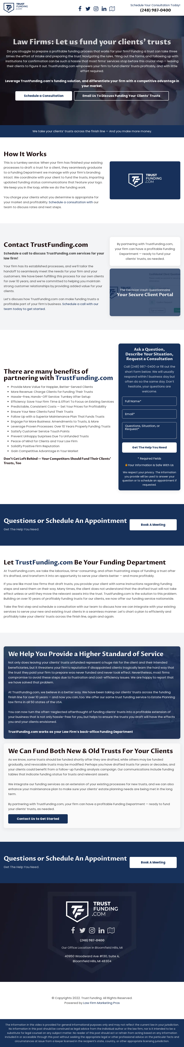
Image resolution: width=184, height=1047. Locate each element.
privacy (149, 472)
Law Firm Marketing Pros (101, 1003)
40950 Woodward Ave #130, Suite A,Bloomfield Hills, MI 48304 (92, 958)
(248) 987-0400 (155, 10)
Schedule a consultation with (71, 202)
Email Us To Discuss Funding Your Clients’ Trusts (121, 96)
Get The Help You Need (149, 447)
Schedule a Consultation (44, 96)
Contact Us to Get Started (38, 819)
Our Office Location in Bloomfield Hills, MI (92, 947)
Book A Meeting (153, 524)
